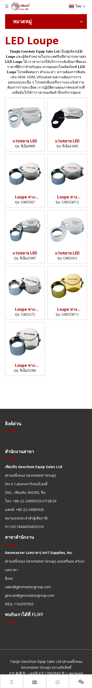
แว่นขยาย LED (25, 141)
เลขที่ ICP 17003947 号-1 (48, 673)
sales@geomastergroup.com (28, 587)
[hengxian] (11, 431)
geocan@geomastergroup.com (29, 595)
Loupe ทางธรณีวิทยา (25, 197)
